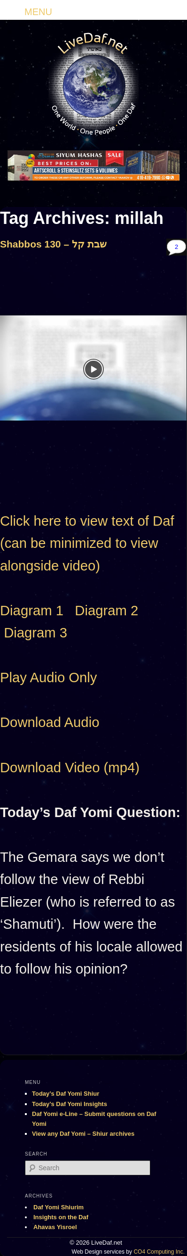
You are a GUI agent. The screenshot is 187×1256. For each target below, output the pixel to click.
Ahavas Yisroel (55, 1227)
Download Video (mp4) (70, 767)
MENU (38, 12)
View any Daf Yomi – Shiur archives (83, 1133)
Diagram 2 (106, 610)
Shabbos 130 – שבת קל (53, 244)
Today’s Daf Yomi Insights (69, 1103)
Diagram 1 (31, 610)
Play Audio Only (48, 677)
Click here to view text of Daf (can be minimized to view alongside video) (87, 543)
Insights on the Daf (60, 1217)
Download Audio (49, 722)
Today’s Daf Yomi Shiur (65, 1093)
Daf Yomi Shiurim (58, 1207)
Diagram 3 (35, 632)
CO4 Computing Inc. (159, 1251)
